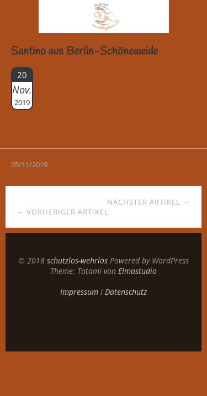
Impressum (79, 292)
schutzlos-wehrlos (77, 260)
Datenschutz (126, 292)
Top (103, 324)
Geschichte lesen (70, 74)
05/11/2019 (29, 164)
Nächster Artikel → (148, 202)
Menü (19, 16)
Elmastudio (137, 271)
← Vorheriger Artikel (63, 212)
